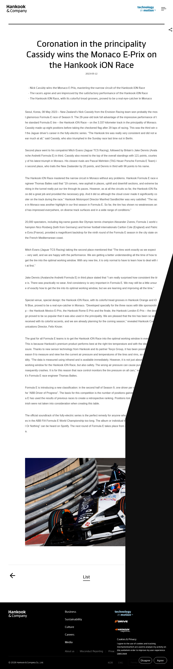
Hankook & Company (16, 9)
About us (69, 651)
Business (70, 611)
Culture (69, 627)
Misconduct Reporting (91, 651)
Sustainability (73, 619)
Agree (160, 660)
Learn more (122, 653)
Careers (69, 634)
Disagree (145, 660)
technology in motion (146, 8)
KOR (110, 662)
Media (69, 642)
